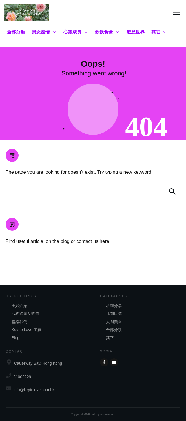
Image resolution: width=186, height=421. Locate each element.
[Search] (172, 191)
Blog (15, 337)
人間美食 (114, 321)
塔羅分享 (114, 305)
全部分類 (114, 329)
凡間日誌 (114, 313)
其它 (110, 337)
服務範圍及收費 (25, 313)
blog (65, 241)
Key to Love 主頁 (26, 329)
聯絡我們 (19, 321)
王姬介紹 (19, 305)
